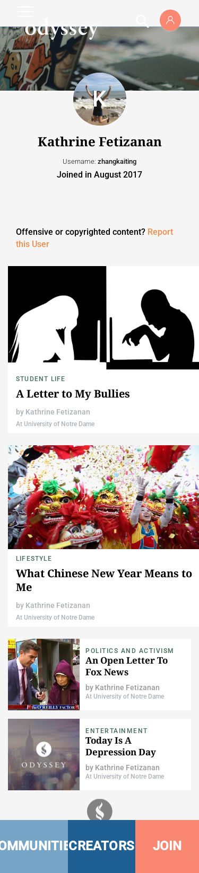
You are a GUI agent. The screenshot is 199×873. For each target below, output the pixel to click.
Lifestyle (34, 558)
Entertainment (116, 731)
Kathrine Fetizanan (57, 412)
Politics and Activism (130, 651)
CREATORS (101, 846)
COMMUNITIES (34, 846)
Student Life (40, 379)
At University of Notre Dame (55, 424)
